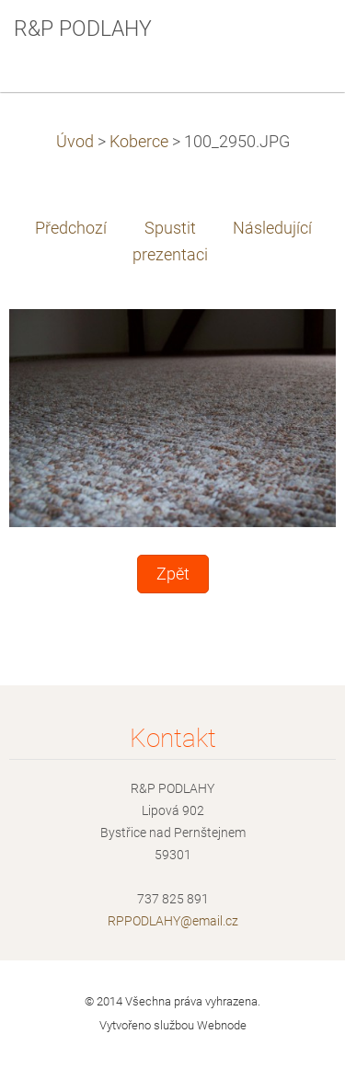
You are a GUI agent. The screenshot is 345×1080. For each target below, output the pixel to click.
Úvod (75, 141)
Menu (294, 41)
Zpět (173, 574)
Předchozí (71, 228)
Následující (272, 228)
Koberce (138, 141)
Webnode (222, 1025)
